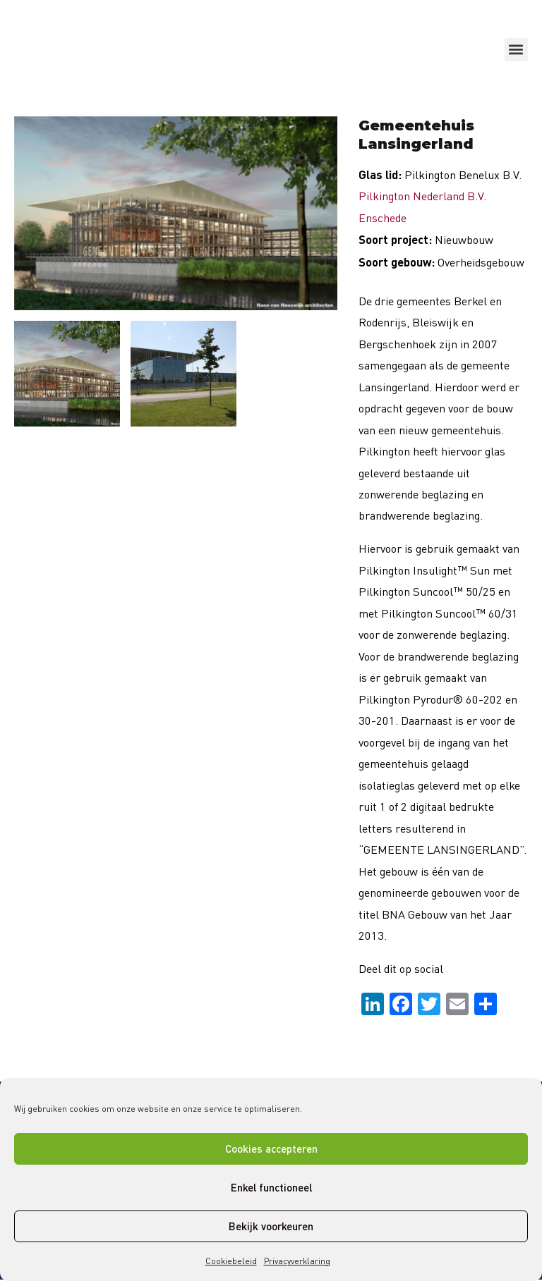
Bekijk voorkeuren (271, 1226)
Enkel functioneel (271, 1187)
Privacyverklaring (297, 1261)
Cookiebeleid (231, 1261)
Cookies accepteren (271, 1148)
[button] (516, 49)
